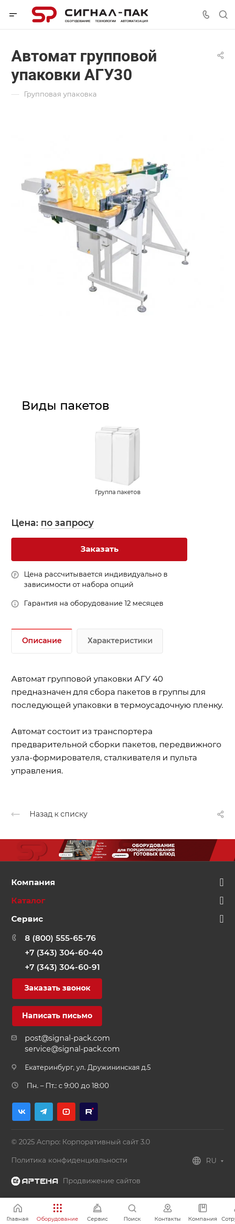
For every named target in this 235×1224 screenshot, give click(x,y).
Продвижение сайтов (101, 1181)
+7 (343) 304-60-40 (64, 952)
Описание (42, 640)
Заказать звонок (57, 988)
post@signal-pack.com (67, 1038)
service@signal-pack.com (72, 1048)
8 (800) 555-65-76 (60, 938)
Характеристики (120, 640)
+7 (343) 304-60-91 (62, 967)
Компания (33, 882)
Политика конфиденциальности (69, 1160)
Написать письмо (57, 1015)
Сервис (27, 919)
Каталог (28, 900)
